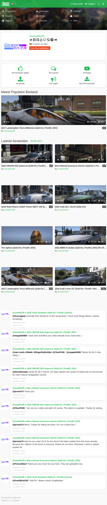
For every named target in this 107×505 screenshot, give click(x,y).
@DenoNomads (20, 372)
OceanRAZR (36, 36)
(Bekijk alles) (36, 141)
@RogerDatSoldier (42, 352)
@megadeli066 (19, 335)
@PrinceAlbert (19, 464)
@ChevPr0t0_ (59, 352)
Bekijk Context (19, 322)
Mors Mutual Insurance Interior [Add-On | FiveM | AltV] (53, 388)
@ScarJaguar (19, 316)
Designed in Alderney (11, 497)
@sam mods (18, 352)
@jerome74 (18, 391)
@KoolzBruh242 (20, 480)
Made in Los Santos (10, 500)
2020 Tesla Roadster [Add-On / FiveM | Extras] (49, 312)
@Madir (29, 352)
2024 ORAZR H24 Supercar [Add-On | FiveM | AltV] (51, 332)
